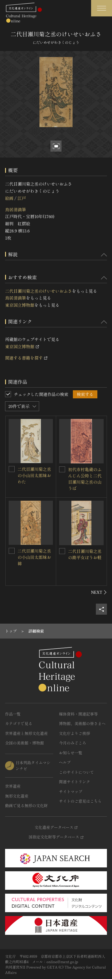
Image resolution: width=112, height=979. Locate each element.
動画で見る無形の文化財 (26, 805)
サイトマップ (70, 791)
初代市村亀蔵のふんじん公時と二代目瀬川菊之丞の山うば (85, 478)
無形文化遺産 (16, 796)
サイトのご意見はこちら (80, 801)
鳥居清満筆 (15, 209)
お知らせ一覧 (70, 753)
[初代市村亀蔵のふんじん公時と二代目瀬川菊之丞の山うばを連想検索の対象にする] (62, 469)
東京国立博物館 (19, 305)
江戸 (21, 198)
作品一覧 (13, 714)
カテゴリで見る (18, 723)
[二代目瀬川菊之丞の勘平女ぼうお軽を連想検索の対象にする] (62, 551)
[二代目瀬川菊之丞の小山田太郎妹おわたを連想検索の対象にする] (12, 469)
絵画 (9, 198)
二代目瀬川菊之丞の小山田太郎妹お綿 (34, 557)
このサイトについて (76, 772)
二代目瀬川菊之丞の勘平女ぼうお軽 (85, 554)
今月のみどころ (72, 743)
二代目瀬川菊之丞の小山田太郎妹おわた (34, 475)
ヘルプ (65, 762)
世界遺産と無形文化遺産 (26, 733)
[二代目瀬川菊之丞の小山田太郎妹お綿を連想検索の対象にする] (12, 551)
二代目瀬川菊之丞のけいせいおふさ (38, 291)
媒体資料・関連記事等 (78, 714)
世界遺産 (13, 786)
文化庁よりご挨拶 (74, 733)
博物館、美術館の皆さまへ (82, 723)
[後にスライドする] (99, 592)
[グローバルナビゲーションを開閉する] (101, 8)
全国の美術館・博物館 (24, 743)
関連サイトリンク (74, 781)
